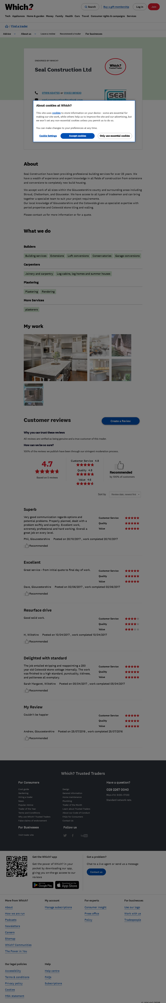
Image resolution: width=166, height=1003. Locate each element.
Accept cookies (77, 136)
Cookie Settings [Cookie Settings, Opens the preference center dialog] (48, 136)
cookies (56, 112)
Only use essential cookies (115, 136)
